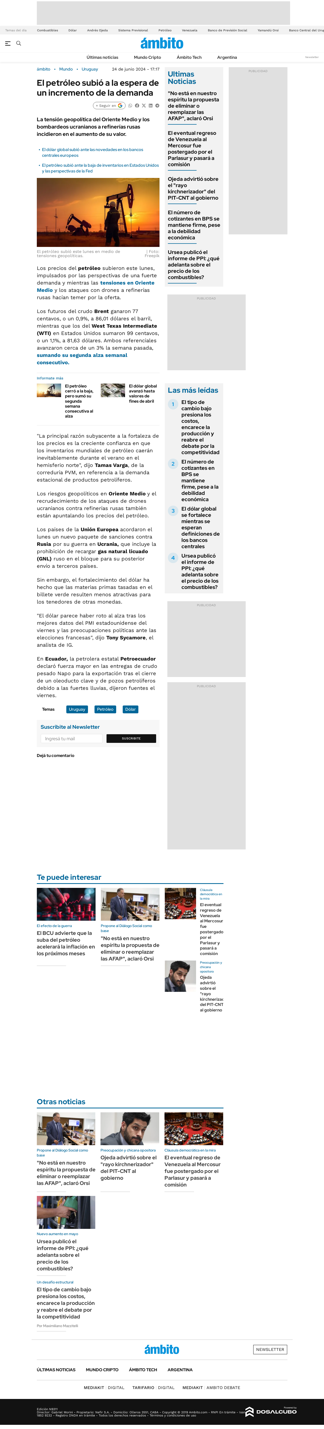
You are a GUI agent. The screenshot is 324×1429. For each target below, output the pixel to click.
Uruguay (90, 69)
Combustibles (47, 30)
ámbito (43, 69)
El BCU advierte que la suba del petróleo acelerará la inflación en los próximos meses (66, 943)
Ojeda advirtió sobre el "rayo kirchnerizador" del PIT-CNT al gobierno (193, 188)
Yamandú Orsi (268, 30)
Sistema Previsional (133, 30)
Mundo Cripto (147, 57)
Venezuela (189, 30)
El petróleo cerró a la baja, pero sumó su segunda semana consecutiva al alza (79, 401)
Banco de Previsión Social (227, 30)
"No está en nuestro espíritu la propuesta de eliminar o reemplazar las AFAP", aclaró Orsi (193, 106)
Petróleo (165, 30)
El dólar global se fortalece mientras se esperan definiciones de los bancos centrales (200, 527)
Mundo (66, 69)
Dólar (72, 30)
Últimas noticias (102, 57)
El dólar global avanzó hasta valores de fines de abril (143, 393)
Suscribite (131, 738)
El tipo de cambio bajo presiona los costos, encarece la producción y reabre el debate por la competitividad (200, 427)
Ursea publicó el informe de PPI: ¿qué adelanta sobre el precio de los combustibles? (194, 265)
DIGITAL (104, 1387)
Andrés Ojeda (97, 30)
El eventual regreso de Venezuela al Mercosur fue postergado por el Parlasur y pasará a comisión (192, 149)
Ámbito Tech (189, 57)
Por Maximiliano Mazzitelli (57, 1325)
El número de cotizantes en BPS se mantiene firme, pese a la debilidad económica (194, 225)
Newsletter (312, 57)
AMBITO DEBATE (211, 1387)
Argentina (227, 57)
